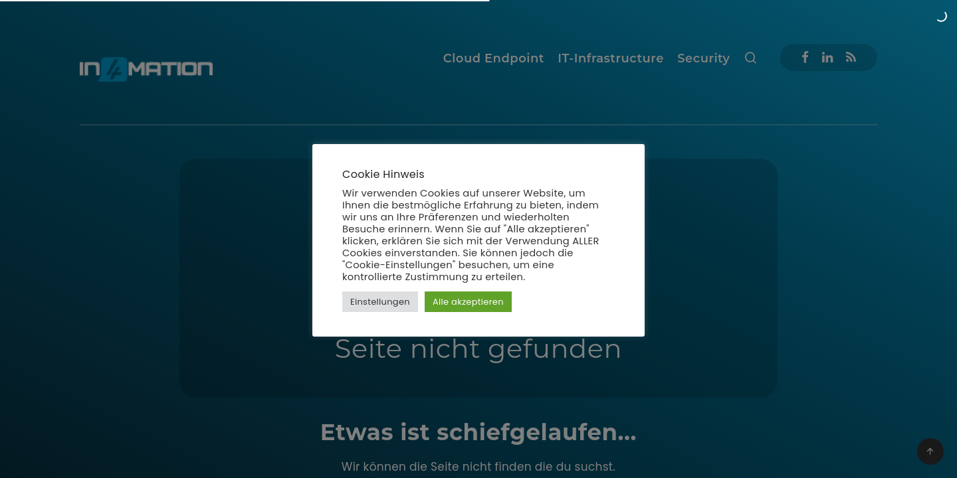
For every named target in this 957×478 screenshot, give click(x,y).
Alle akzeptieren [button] (468, 301)
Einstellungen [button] (380, 301)
